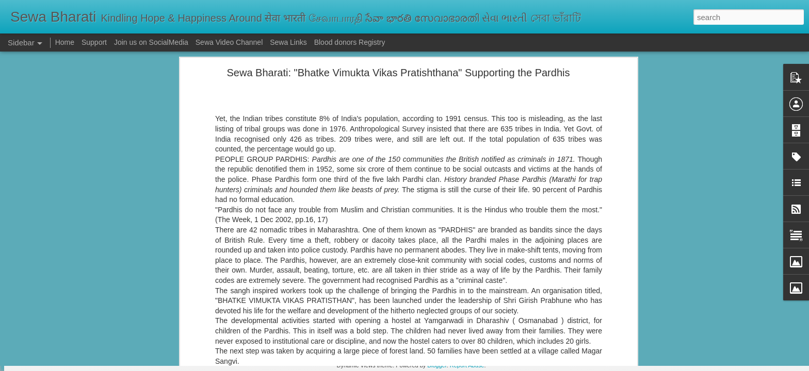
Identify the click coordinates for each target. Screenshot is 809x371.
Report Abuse (467, 365)
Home (64, 42)
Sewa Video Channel (229, 42)
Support (94, 42)
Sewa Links (289, 42)
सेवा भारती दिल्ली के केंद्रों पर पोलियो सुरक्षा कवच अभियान (91, 318)
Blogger (436, 365)
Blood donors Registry (349, 42)
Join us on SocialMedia (151, 42)
